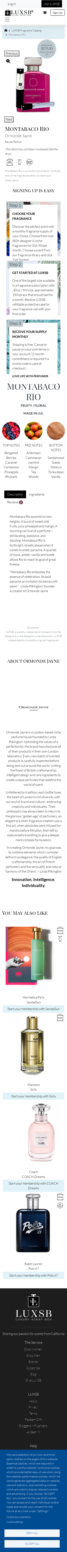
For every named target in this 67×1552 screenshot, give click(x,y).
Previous (12, 53)
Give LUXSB (33, 1380)
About (33, 1401)
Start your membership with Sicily (33, 1096)
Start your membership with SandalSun (33, 1009)
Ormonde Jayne (18, 135)
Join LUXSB (52, 4)
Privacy (33, 1407)
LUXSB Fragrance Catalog (27, 30)
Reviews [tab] (15, 502)
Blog (33, 1374)
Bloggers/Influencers (33, 1426)
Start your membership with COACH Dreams (33, 1185)
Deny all (32, 1532)
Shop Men (33, 1355)
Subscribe (33, 1368)
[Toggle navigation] (7, 19)
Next (9, 119)
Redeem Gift (33, 1420)
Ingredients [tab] (36, 494)
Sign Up (57, 12)
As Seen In (33, 1432)
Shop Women (33, 1349)
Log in (12, 4)
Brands (33, 1362)
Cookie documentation (18, 1516)
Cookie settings (14, 1521)
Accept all (32, 1543)
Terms (33, 1413)
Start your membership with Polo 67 (33, 1275)
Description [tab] (15, 494)
